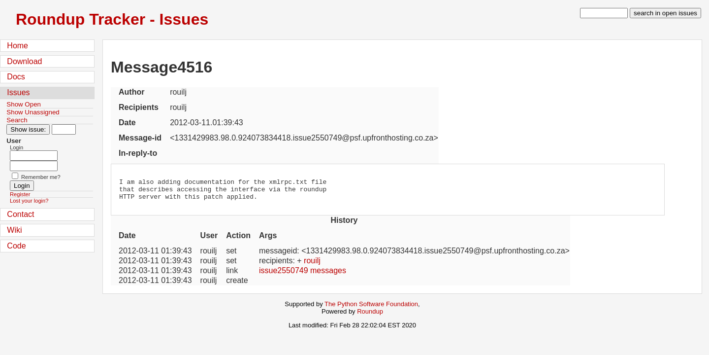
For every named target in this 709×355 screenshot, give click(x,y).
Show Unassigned (32, 112)
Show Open (23, 104)
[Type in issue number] (64, 129)
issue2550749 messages (302, 275)
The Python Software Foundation (371, 308)
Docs (16, 76)
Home (17, 45)
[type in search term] (604, 13)
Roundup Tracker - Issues (112, 19)
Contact (20, 214)
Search (16, 120)
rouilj (312, 265)
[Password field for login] (34, 166)
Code (16, 246)
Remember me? (41, 177)
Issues (18, 92)
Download (24, 61)
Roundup (370, 316)
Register (20, 194)
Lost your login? (29, 201)
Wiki (14, 230)
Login (16, 147)
